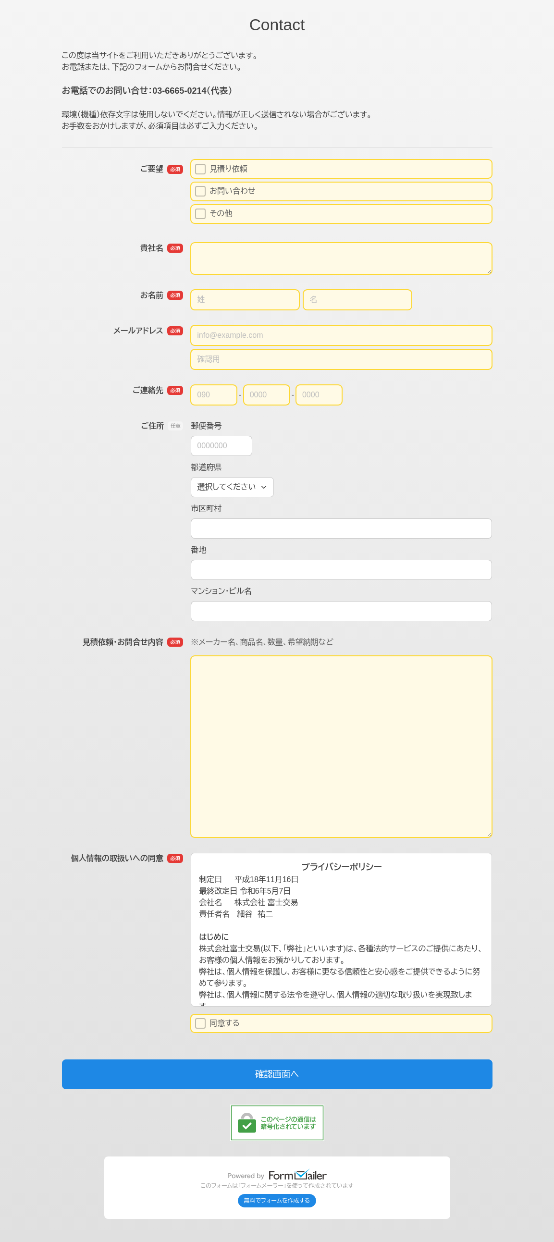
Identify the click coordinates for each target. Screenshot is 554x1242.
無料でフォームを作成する (277, 1200)
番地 (198, 550)
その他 (213, 214)
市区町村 (206, 508)
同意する (217, 1023)
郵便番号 (206, 426)
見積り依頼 (221, 169)
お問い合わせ (225, 191)
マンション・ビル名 (221, 591)
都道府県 (206, 467)
